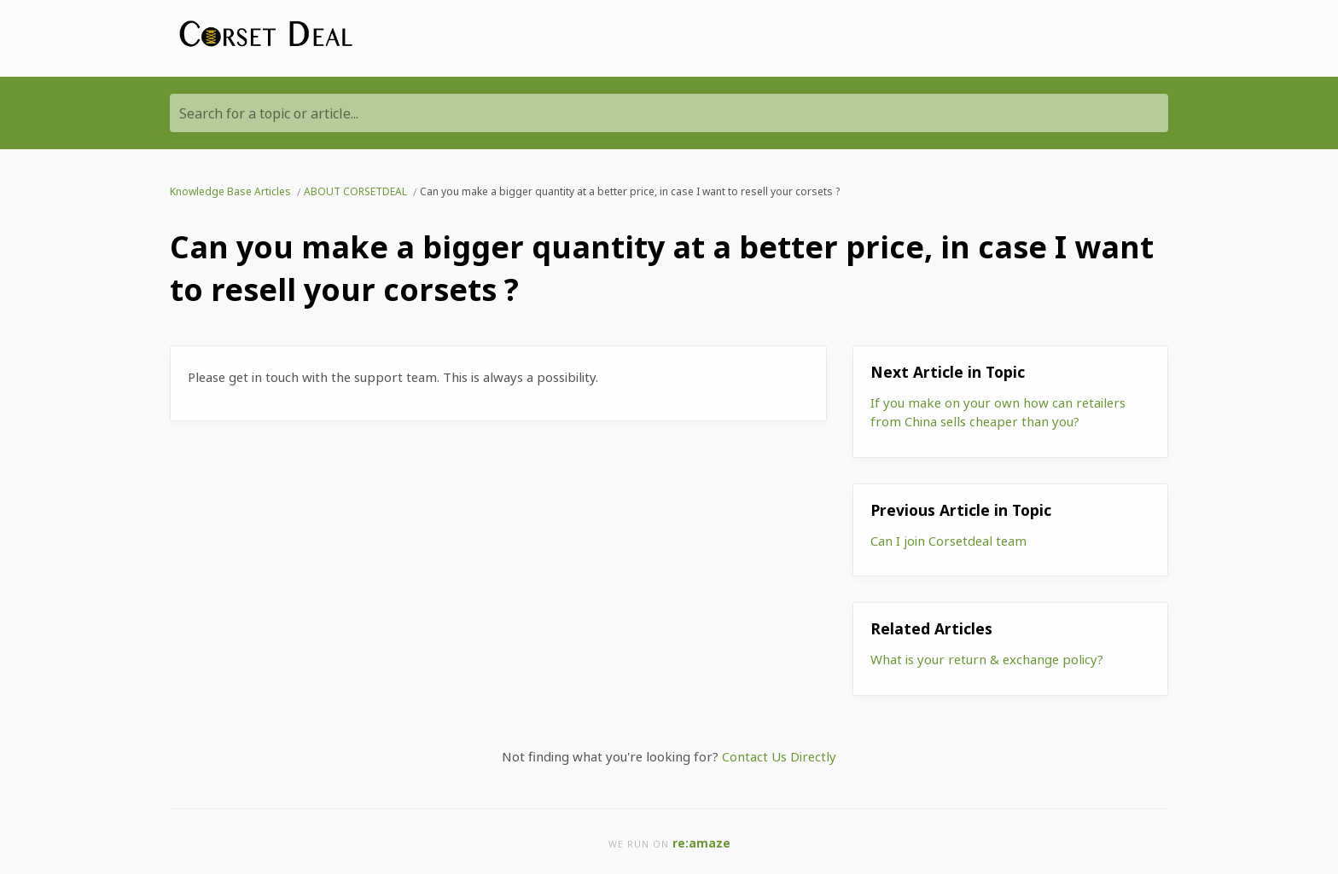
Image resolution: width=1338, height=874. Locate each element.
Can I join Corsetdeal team (948, 540)
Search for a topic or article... (268, 113)
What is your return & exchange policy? (986, 659)
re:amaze (701, 843)
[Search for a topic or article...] (669, 113)
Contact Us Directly (779, 756)
